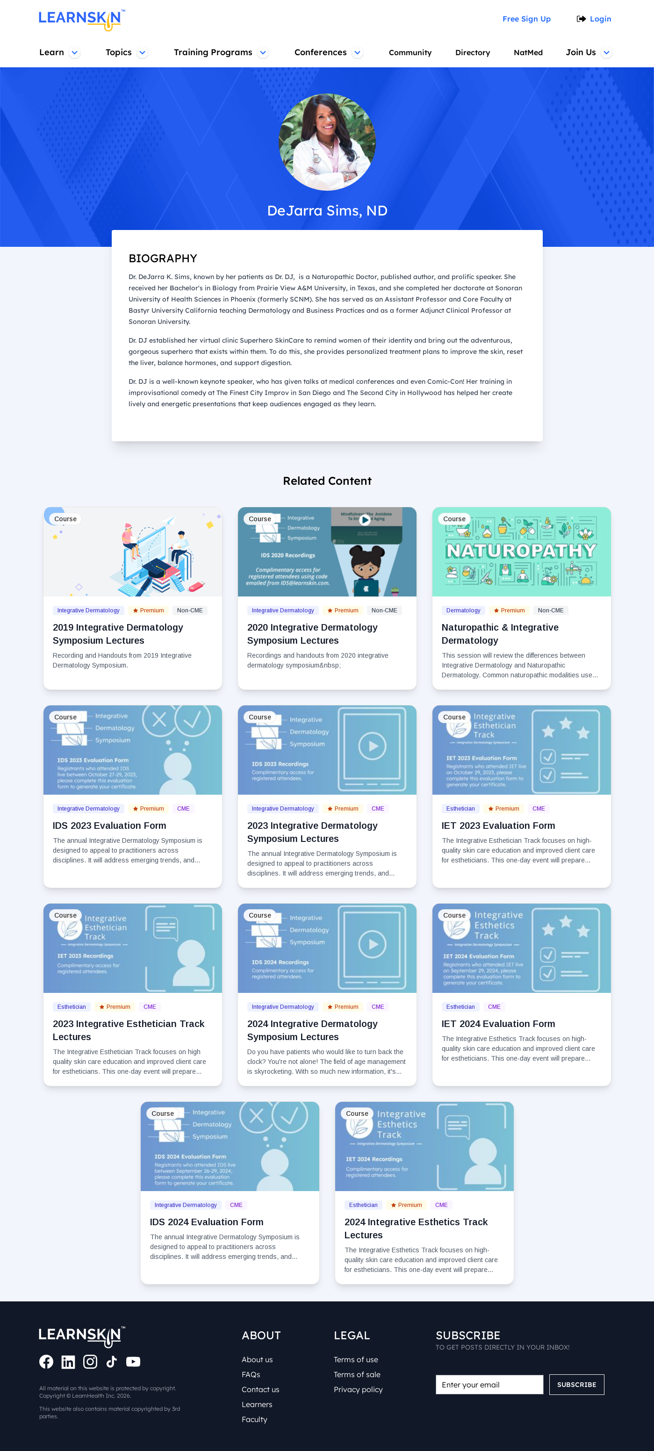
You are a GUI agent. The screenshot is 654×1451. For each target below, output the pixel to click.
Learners (257, 1404)
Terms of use (356, 1359)
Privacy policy (358, 1389)
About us (257, 1359)
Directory (472, 52)
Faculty (254, 1419)
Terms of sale (357, 1374)
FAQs (251, 1374)
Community (410, 52)
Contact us (261, 1389)
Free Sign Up (527, 18)
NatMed (528, 52)
